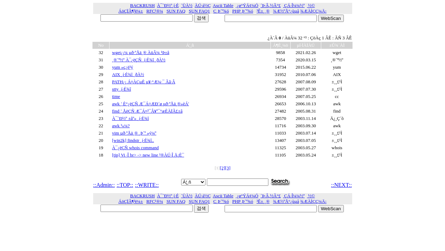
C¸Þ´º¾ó (221, 11)
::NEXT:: (341, 185)
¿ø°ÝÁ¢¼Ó (247, 5)
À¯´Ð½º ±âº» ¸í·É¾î (130, 118)
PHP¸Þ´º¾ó (242, 11)
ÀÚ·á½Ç (203, 5)
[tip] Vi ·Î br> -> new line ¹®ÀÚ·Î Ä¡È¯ (148, 155)
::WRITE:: (147, 185)
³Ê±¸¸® (263, 11)
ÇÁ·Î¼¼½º (294, 5)
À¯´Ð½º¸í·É (168, 5)
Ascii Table (223, 5)
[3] (227, 167)
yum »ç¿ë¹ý (122, 67)
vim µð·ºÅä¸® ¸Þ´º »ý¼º (134, 133)
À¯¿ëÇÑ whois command (135, 147)
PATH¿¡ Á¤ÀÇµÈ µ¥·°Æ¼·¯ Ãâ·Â (143, 81)
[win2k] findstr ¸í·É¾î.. (133, 140)
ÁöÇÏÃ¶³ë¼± (131, 11)
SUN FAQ (176, 11)
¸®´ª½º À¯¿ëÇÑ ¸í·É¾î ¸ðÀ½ (138, 59)
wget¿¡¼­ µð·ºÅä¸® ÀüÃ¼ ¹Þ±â (140, 52)
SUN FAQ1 (199, 11)
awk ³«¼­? (121, 125)
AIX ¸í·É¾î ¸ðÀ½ (128, 74)
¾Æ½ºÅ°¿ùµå (286, 11)
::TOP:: (124, 185)
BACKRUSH (142, 5)
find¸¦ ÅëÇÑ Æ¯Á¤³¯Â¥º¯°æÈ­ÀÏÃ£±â (147, 111)
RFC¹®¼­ (154, 11)
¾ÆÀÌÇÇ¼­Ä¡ (313, 11)
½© (311, 5)
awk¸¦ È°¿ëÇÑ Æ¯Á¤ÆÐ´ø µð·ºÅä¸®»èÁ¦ (150, 103)
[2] (222, 167)
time (116, 96)
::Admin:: (104, 185)
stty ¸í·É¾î (121, 89)
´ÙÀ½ (187, 5)
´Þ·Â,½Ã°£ (270, 5)
